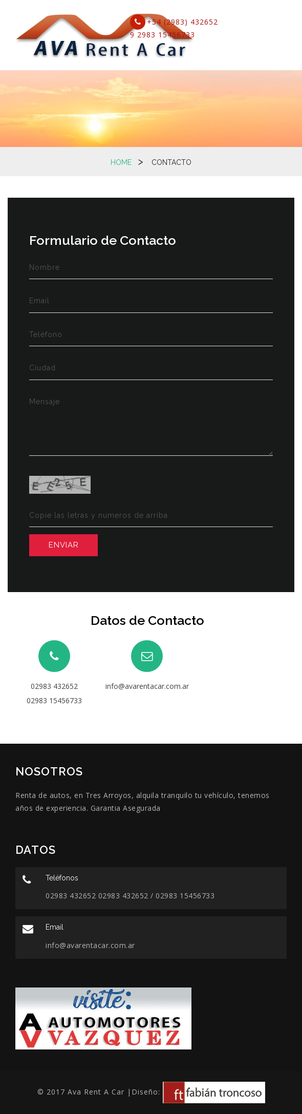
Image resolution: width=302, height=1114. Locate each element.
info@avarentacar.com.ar (147, 686)
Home (121, 162)
